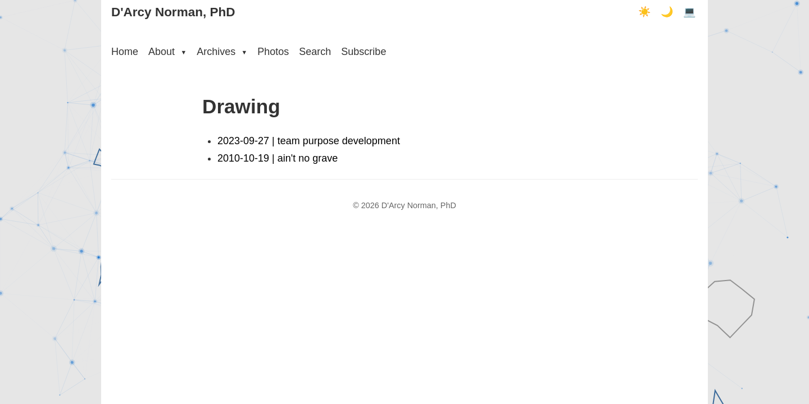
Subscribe (363, 51)
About (167, 51)
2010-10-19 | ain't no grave (277, 158)
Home (124, 51)
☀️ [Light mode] (644, 11)
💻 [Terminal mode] (689, 11)
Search (315, 51)
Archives (222, 51)
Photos (273, 51)
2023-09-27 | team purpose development (308, 140)
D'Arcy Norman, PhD (173, 12)
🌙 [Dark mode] (667, 11)
